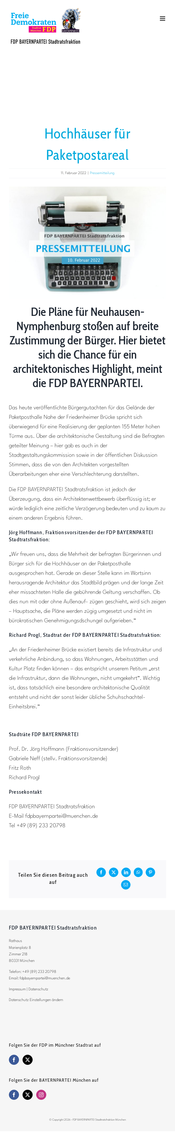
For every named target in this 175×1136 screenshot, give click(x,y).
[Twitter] (28, 1060)
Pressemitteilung (102, 173)
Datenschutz (38, 989)
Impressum (17, 989)
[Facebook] (14, 1060)
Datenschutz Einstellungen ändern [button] (36, 1000)
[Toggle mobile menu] (163, 18)
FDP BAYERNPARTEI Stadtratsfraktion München (99, 1120)
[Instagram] (41, 1095)
